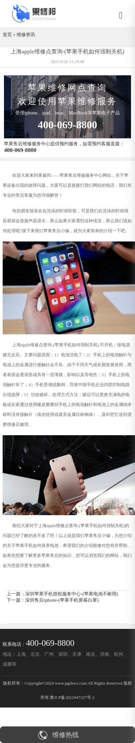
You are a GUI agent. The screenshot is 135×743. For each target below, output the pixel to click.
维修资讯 (26, 34)
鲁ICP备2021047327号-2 (72, 697)
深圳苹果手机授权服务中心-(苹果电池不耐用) (71, 593)
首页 (7, 34)
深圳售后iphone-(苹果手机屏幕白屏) (62, 600)
